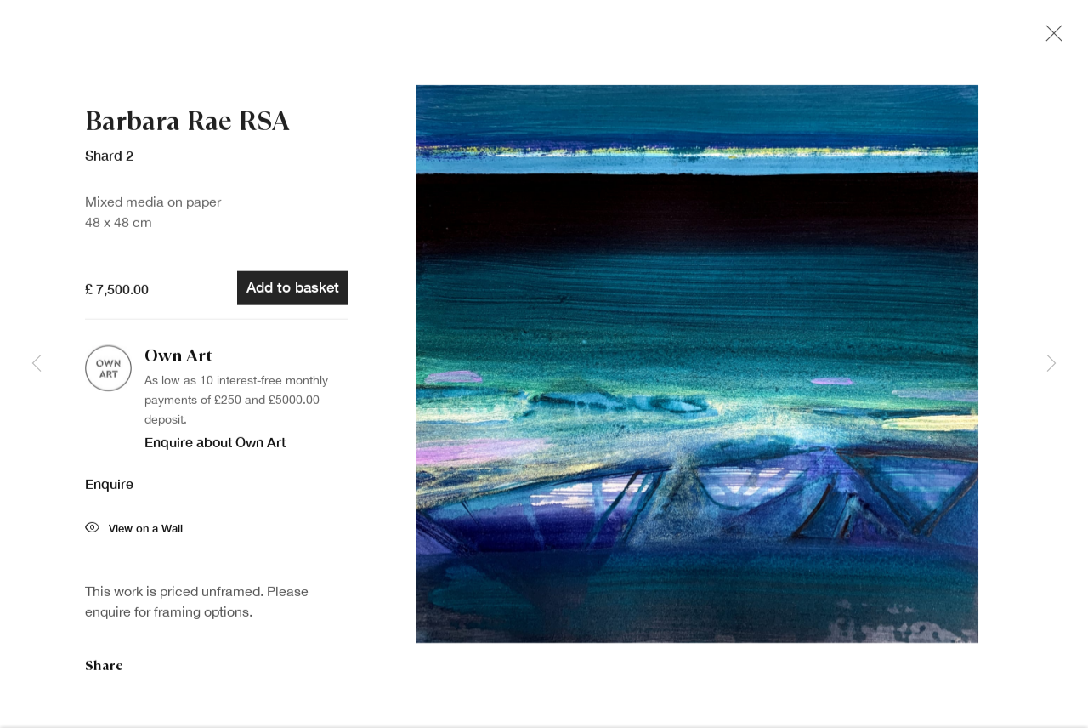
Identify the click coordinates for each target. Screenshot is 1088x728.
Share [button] (104, 669)
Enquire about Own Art (215, 445)
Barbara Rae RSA (187, 125)
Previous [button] (36, 363)
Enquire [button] (109, 487)
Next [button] (1051, 363)
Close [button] (1049, 38)
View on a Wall (134, 532)
